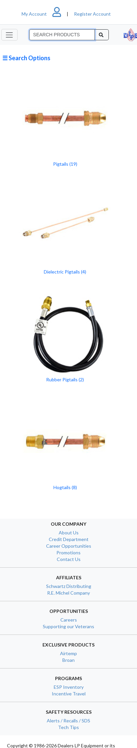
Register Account (92, 14)
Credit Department (69, 539)
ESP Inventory (69, 687)
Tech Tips (68, 727)
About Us (69, 532)
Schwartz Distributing (68, 586)
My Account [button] (44, 14)
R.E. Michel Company (68, 593)
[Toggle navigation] (9, 35)
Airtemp (68, 653)
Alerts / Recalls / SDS (68, 720)
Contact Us (69, 559)
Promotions (68, 552)
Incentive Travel (69, 693)
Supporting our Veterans (68, 626)
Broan (68, 660)
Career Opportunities (68, 546)
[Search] (62, 35)
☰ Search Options (26, 58)
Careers (68, 620)
